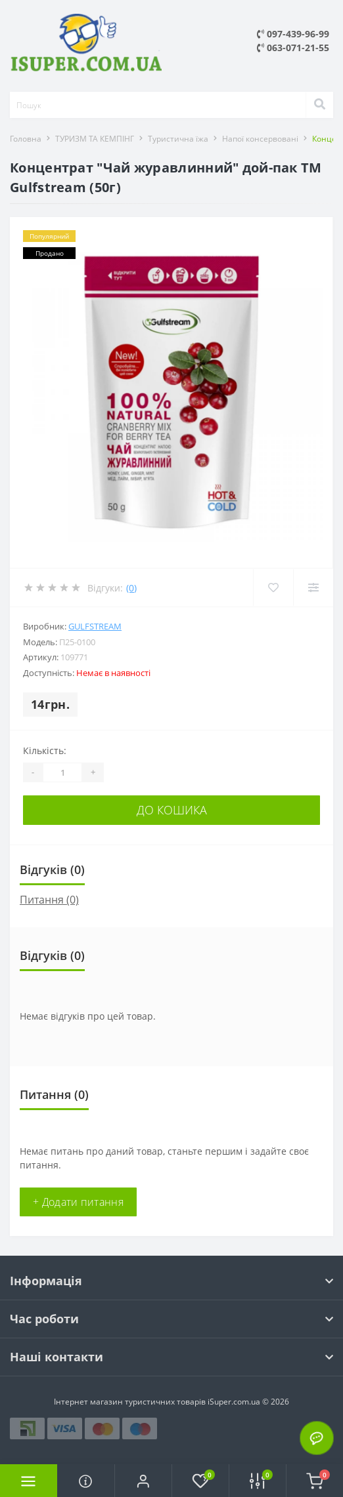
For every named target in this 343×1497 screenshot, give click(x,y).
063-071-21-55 (293, 47)
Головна (25, 138)
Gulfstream (95, 626)
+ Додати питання (78, 1202)
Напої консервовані (260, 138)
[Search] (319, 105)
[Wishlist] (273, 587)
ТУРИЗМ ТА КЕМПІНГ (94, 138)
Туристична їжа (178, 138)
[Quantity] (62, 772)
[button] (143, 1480)
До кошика (172, 810)
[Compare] (313, 587)
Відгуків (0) (52, 869)
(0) (131, 588)
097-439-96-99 (293, 34)
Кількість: (44, 750)
